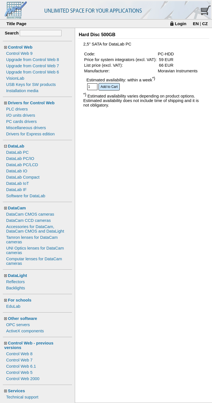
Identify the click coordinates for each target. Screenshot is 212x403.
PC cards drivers (21, 121)
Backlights (15, 288)
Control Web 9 (19, 53)
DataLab (16, 146)
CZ (205, 23)
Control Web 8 (19, 354)
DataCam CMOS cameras (30, 214)
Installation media (22, 90)
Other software (22, 318)
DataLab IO (16, 171)
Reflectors (15, 282)
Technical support (22, 397)
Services (16, 391)
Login (180, 23)
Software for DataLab (25, 196)
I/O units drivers (20, 115)
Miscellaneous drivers (26, 127)
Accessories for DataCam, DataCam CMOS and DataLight (35, 228)
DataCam (17, 208)
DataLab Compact (23, 177)
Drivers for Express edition (30, 134)
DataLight (17, 275)
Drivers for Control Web (31, 103)
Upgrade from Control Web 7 (32, 66)
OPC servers (18, 324)
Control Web (20, 47)
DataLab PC (17, 152)
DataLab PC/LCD (22, 164)
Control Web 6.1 (21, 366)
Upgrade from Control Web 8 (32, 59)
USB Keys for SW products (31, 84)
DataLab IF (16, 189)
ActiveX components (25, 331)
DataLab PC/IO (20, 158)
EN (196, 23)
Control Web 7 (19, 360)
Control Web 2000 (23, 378)
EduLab (13, 306)
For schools (19, 300)
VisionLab (15, 78)
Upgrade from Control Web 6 (32, 72)
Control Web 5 (19, 372)
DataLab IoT (17, 183)
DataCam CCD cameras (28, 220)
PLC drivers (17, 109)
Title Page (16, 23)
